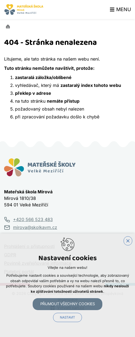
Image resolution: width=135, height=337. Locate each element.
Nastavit (67, 317)
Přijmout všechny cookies (67, 304)
